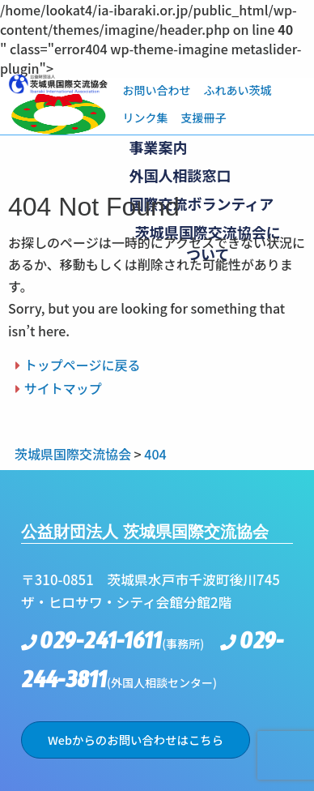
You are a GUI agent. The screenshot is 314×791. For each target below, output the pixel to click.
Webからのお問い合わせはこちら (135, 739)
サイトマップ (63, 388)
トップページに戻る (82, 364)
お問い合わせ (156, 90)
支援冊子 (203, 117)
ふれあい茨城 (237, 90)
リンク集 (145, 117)
